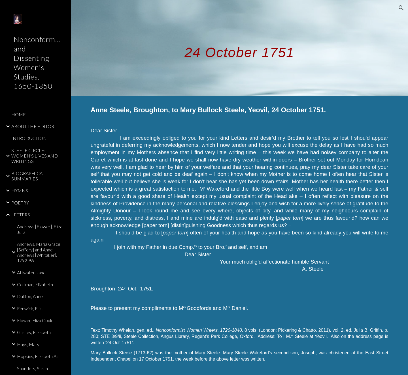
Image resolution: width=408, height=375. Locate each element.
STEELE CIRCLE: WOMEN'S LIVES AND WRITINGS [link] (34, 156)
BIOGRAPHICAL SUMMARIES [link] (28, 176)
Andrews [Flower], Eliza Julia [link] (39, 229)
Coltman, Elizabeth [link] (35, 284)
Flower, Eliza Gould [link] (35, 320)
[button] (401, 8)
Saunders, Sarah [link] (32, 368)
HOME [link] (18, 114)
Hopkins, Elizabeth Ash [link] (39, 356)
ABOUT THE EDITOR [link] (32, 126)
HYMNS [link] (19, 190)
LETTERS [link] (20, 214)
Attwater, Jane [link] (31, 272)
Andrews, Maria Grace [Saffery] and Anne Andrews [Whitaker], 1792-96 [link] (38, 252)
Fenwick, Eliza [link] (30, 308)
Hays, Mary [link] (28, 344)
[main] (239, 48)
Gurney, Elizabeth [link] (34, 332)
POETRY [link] (20, 202)
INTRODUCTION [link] (29, 138)
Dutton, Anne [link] (30, 296)
